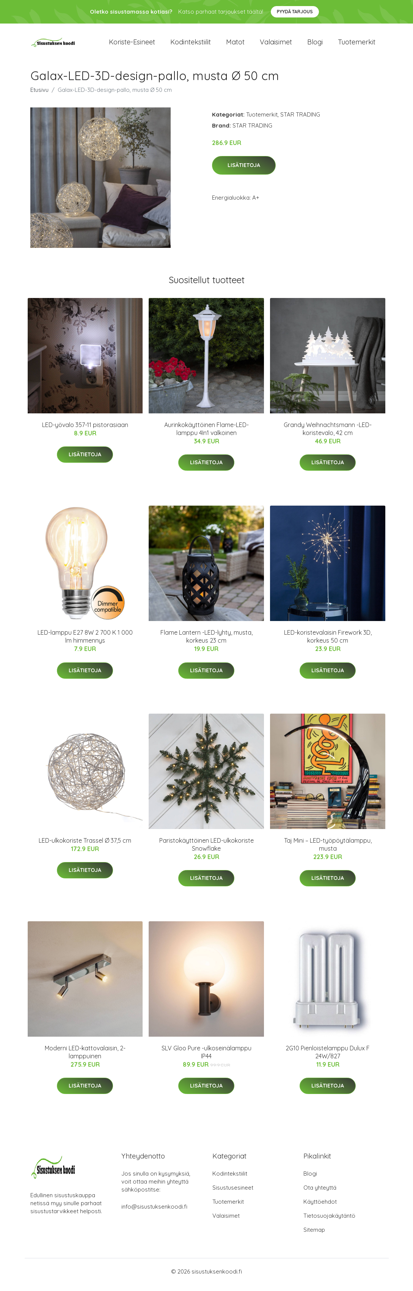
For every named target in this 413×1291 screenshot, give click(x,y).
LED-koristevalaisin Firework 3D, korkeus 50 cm (328, 643)
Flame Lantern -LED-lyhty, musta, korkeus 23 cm (206, 643)
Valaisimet (276, 45)
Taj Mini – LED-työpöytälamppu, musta (328, 851)
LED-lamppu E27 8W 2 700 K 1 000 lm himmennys (85, 643)
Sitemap (314, 1236)
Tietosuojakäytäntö (329, 1222)
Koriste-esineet (132, 45)
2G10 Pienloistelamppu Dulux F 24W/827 (328, 1058)
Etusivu (39, 96)
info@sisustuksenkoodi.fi (154, 1213)
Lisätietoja (244, 172)
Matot (235, 45)
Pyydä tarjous (295, 11)
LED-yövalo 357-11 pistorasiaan (85, 431)
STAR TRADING (300, 121)
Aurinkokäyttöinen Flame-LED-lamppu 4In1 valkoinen (206, 435)
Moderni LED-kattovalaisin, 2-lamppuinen (85, 1058)
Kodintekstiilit (190, 45)
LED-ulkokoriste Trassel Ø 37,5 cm (85, 847)
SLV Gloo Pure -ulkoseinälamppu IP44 (206, 1058)
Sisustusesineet (232, 1194)
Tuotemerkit (356, 45)
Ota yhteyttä (319, 1194)
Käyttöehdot (320, 1208)
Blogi (315, 45)
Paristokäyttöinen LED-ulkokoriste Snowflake (206, 851)
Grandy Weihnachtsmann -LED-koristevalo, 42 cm (328, 435)
